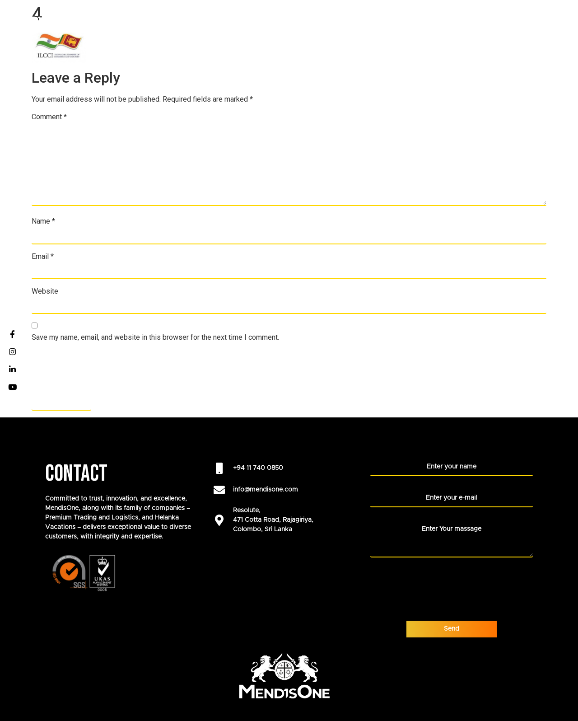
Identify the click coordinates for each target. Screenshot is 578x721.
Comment (49, 117)
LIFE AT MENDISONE (445, 18)
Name (43, 221)
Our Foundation (365, 18)
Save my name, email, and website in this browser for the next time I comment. (155, 337)
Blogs (556, 18)
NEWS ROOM (510, 18)
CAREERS (257, 18)
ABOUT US (302, 18)
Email (43, 256)
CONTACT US (546, 38)
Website (45, 291)
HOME (158, 18)
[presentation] (100, 371)
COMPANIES (205, 18)
